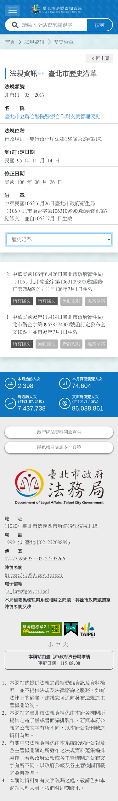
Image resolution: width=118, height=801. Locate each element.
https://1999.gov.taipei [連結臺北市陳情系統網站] (34, 574)
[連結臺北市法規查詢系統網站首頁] (56, 9)
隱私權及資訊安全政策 (59, 447)
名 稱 (14, 108)
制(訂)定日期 (19, 152)
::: (4, 38)
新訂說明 (71, 344)
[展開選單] (12, 10)
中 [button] (57, 644)
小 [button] (50, 644)
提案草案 (96, 301)
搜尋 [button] (100, 25)
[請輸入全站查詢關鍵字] (53, 25)
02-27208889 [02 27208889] (54, 542)
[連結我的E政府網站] (71, 629)
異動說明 (71, 301)
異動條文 (46, 344)
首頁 (10, 41)
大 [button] (65, 644)
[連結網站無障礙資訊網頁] (41, 629)
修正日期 (14, 173)
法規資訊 (34, 41)
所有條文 (22, 301)
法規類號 (14, 86)
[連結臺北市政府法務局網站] (59, 486)
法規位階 (14, 130)
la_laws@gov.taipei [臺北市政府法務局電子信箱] (27, 591)
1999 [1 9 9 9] (10, 542)
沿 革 (14, 195)
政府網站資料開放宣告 (59, 432)
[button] (99, 58)
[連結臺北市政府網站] (87, 630)
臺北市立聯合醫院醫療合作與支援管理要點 (52, 116)
